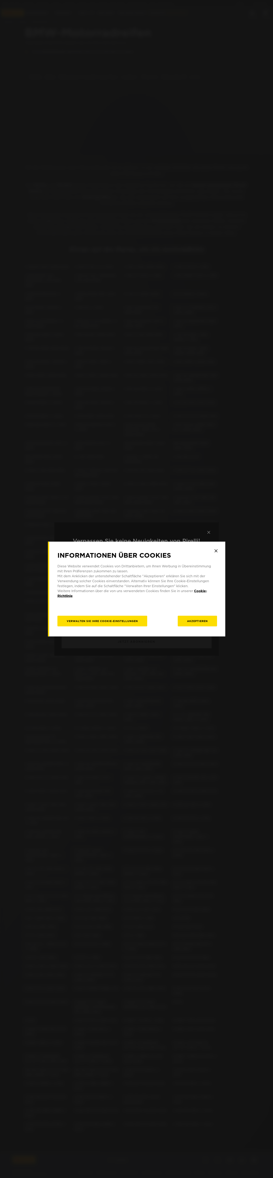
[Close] (216, 551)
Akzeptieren (197, 620)
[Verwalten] (102, 621)
